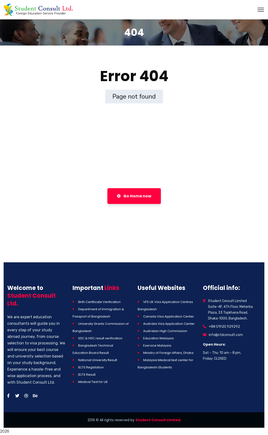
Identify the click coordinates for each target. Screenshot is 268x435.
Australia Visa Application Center (169, 323)
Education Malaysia (158, 338)
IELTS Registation (91, 367)
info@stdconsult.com (226, 335)
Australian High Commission (165, 331)
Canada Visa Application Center (168, 316)
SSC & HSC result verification (100, 338)
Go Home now (134, 196)
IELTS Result (87, 374)
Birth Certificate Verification (99, 302)
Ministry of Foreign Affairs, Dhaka (168, 352)
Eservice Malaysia (157, 345)
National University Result (97, 360)
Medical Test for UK (93, 382)
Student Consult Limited (157, 420)
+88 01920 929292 (224, 327)
